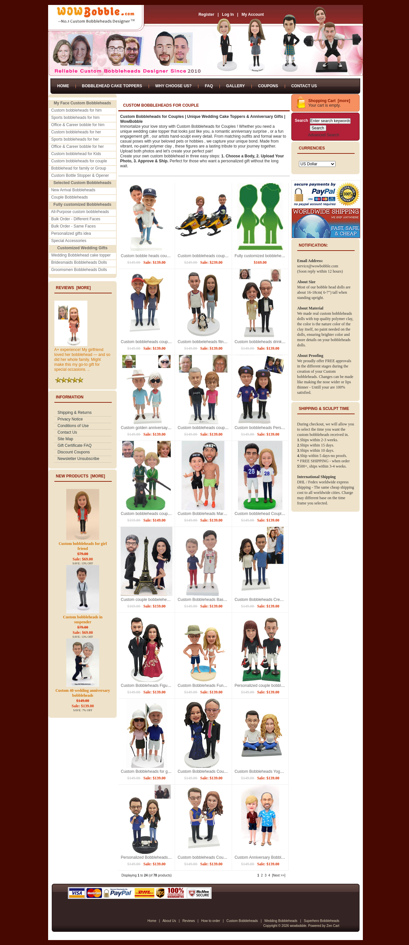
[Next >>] (278, 875)
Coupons (268, 86)
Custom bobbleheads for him (76, 110)
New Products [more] (80, 476)
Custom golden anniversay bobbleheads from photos (167, 427)
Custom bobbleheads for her (76, 132)
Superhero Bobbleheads (321, 921)
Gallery (235, 86)
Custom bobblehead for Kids (76, 153)
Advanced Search (323, 135)
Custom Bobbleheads (242, 921)
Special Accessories (68, 240)
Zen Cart (333, 926)
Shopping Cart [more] (329, 100)
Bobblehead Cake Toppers (112, 86)
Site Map (65, 439)
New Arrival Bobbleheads (73, 190)
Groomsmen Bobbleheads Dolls (79, 269)
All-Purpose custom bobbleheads (80, 211)
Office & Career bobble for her (77, 146)
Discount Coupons (74, 452)
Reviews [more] (73, 287)
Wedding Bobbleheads (280, 921)
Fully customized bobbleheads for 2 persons (273, 256)
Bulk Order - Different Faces (75, 219)
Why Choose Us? (173, 86)
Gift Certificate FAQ (75, 445)
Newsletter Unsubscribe (79, 458)
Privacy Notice (70, 419)
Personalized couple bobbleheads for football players (281, 685)
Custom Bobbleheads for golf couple (153, 771)
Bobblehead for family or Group (78, 168)
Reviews (188, 921)
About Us (169, 921)
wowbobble (298, 926)
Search (301, 120)
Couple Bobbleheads (69, 197)
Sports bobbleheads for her (75, 139)
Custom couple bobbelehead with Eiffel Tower (161, 599)
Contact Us (304, 86)
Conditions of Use (73, 425)
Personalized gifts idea (71, 233)
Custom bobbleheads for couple (79, 161)
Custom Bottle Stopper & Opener (80, 175)
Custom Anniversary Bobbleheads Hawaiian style (278, 857)
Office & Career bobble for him (77, 124)
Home (63, 86)
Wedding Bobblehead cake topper (81, 255)
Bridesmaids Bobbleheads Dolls (79, 262)
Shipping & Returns (75, 412)
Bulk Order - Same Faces (73, 226)
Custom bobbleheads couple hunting (153, 513)
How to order (210, 921)
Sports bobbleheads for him (75, 117)
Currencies (312, 148)
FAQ (209, 86)
